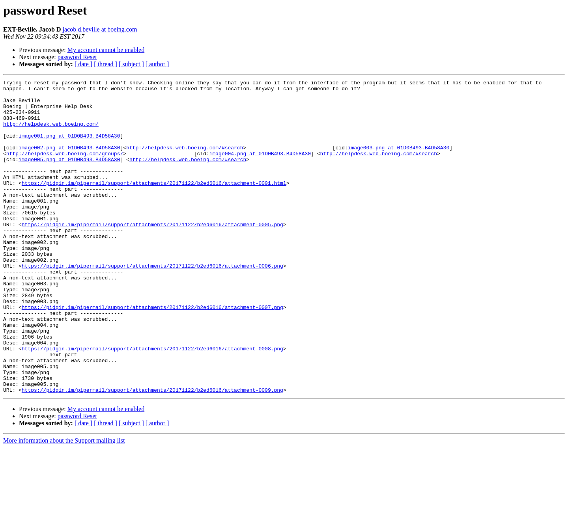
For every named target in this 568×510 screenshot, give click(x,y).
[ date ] (83, 64)
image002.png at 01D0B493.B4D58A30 (69, 161)
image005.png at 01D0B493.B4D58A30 (69, 175)
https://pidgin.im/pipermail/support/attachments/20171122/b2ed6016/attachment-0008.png (152, 402)
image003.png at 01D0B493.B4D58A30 (398, 161)
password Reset (77, 57)
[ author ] (157, 64)
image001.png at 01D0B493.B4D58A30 (69, 147)
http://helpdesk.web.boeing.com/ (51, 133)
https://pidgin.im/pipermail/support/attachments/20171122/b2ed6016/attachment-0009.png (152, 452)
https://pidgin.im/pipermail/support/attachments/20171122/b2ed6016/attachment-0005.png (152, 253)
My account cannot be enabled (105, 50)
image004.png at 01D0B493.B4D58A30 (260, 168)
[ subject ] (131, 64)
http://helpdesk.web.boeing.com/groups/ (64, 168)
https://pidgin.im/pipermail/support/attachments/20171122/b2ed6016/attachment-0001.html (154, 204)
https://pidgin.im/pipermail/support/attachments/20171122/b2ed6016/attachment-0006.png (152, 303)
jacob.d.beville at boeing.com (100, 29)
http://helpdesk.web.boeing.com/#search (184, 161)
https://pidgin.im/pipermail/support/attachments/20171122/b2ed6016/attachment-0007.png (152, 353)
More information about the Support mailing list (64, 503)
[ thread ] (105, 64)
